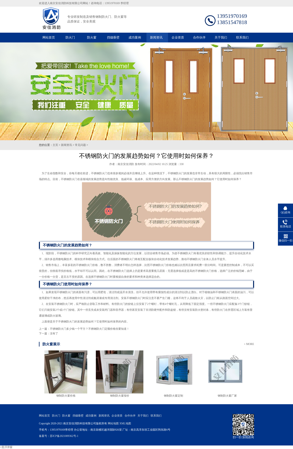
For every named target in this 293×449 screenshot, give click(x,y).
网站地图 (113, 423)
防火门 (70, 37)
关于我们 (221, 37)
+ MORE (249, 344)
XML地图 (125, 423)
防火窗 (91, 37)
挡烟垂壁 (113, 37)
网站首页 (48, 37)
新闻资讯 (156, 37)
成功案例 (135, 37)
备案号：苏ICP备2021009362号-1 (58, 436)
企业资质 (178, 37)
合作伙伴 (199, 37)
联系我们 (242, 37)
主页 (55, 145)
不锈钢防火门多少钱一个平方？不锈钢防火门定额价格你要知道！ (89, 328)
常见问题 (80, 145)
